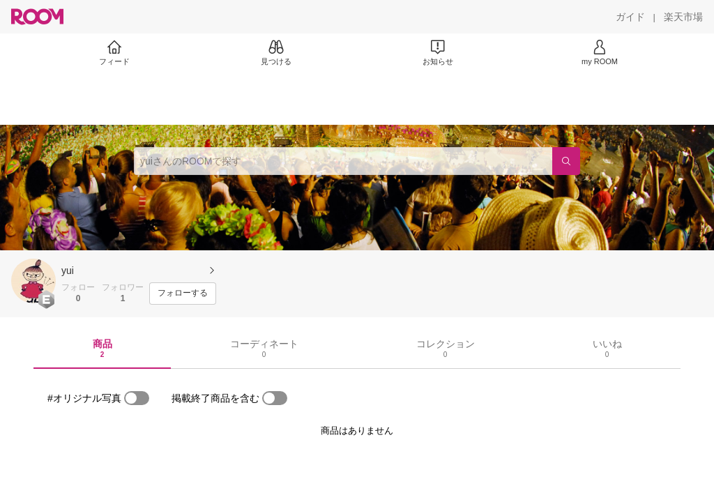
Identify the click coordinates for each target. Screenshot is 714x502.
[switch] (136, 398)
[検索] (566, 161)
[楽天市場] (683, 16)
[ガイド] (630, 16)
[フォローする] (182, 293)
